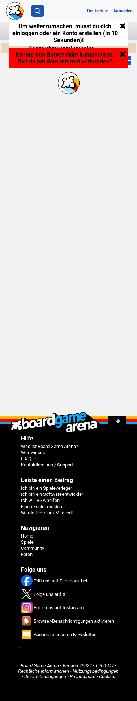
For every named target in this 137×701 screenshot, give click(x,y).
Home (27, 536)
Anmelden (123, 10)
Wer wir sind (33, 452)
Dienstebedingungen (45, 676)
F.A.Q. (27, 458)
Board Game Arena (40, 665)
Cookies (107, 676)
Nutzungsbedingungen (96, 671)
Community (32, 548)
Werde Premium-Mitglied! (47, 512)
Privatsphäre (82, 676)
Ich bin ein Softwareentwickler (52, 494)
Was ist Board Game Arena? (49, 446)
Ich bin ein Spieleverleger (46, 488)
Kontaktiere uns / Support (47, 465)
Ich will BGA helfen (40, 500)
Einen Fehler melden (41, 506)
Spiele (27, 542)
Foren (27, 554)
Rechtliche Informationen (43, 671)
